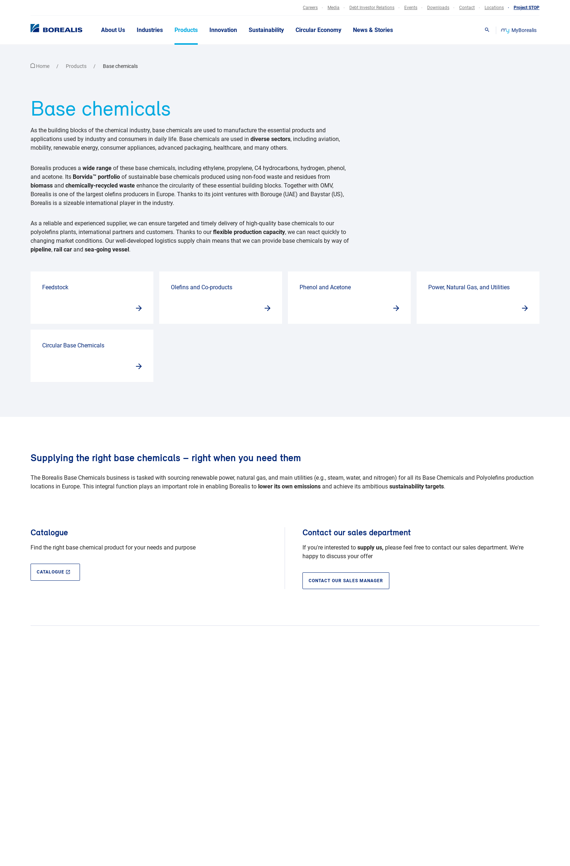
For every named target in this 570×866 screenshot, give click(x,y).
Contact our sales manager (346, 580)
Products (77, 66)
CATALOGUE (54, 572)
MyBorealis (519, 30)
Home (41, 66)
